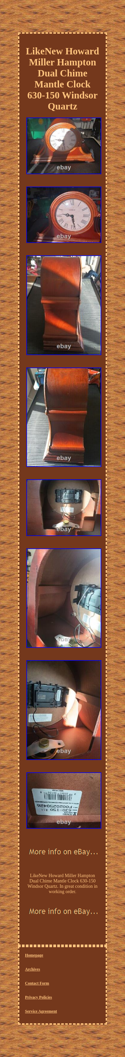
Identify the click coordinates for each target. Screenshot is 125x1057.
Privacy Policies (38, 997)
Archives (32, 969)
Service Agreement (41, 1011)
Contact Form (37, 983)
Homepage (34, 955)
